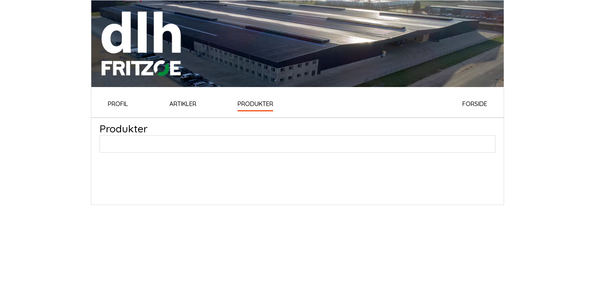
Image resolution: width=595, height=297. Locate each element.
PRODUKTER (255, 104)
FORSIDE (474, 104)
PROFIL (118, 104)
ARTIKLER (182, 104)
